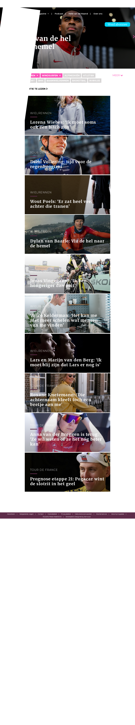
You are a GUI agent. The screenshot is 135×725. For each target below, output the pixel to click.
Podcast (59, 14)
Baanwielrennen (61, 80)
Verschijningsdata (117, 720)
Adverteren (11, 720)
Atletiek (94, 75)
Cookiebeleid (52, 720)
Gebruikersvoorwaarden (83, 720)
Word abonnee (117, 24)
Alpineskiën (76, 75)
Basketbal (85, 80)
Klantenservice (101, 720)
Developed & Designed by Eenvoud (78, 723)
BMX (43, 80)
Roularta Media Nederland (52, 723)
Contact (40, 720)
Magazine (41, 14)
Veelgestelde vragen (26, 720)
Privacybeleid (66, 720)
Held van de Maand (78, 14)
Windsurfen (52, 75)
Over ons (97, 14)
